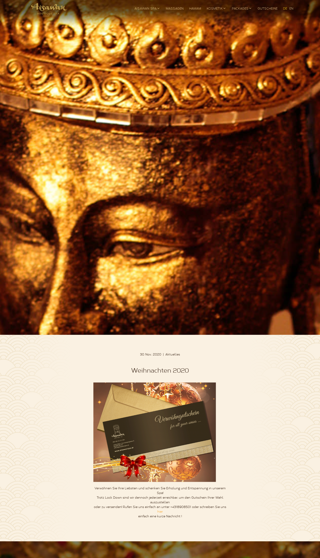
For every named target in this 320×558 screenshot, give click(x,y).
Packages (240, 8)
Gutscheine (268, 8)
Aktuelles (172, 354)
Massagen (175, 8)
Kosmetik (215, 8)
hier (160, 512)
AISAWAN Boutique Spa (49, 9)
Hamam (195, 8)
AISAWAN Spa (145, 8)
